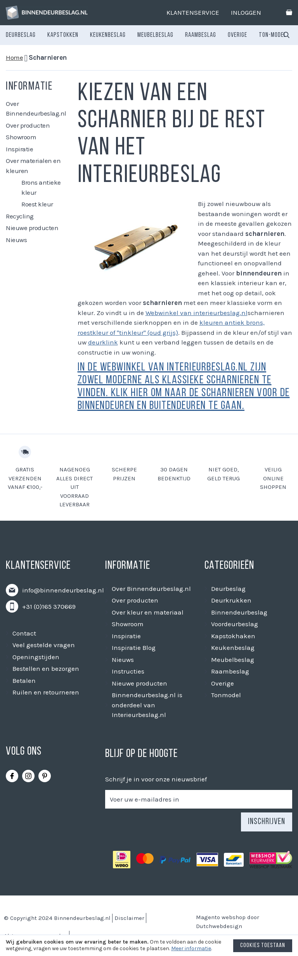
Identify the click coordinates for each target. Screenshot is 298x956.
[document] (149, 947)
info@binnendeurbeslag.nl (63, 590)
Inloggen (246, 12)
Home (14, 57)
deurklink (103, 342)
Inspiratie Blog (134, 647)
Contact (24, 633)
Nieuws (16, 240)
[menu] (146, 35)
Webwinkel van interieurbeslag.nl (197, 313)
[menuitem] (21, 35)
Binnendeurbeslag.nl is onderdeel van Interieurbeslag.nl (147, 705)
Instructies (128, 671)
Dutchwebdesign (219, 926)
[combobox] (286, 35)
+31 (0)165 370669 (49, 606)
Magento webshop (221, 917)
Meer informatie (191, 948)
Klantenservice (192, 12)
